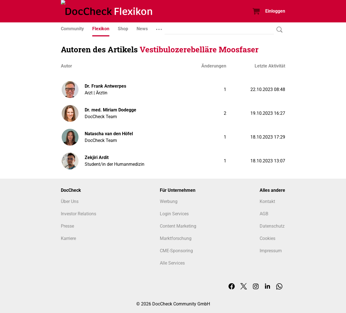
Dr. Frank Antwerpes (105, 86)
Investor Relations (78, 213)
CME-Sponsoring (176, 250)
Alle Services (172, 263)
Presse (67, 226)
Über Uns (70, 201)
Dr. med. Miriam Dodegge (110, 110)
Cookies (267, 238)
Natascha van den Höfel (109, 133)
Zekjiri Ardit (97, 157)
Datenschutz (272, 226)
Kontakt (267, 201)
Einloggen (275, 11)
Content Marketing (178, 226)
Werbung (168, 201)
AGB (264, 213)
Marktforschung (176, 238)
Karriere (68, 238)
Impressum (271, 250)
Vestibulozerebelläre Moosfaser (199, 49)
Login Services (174, 213)
